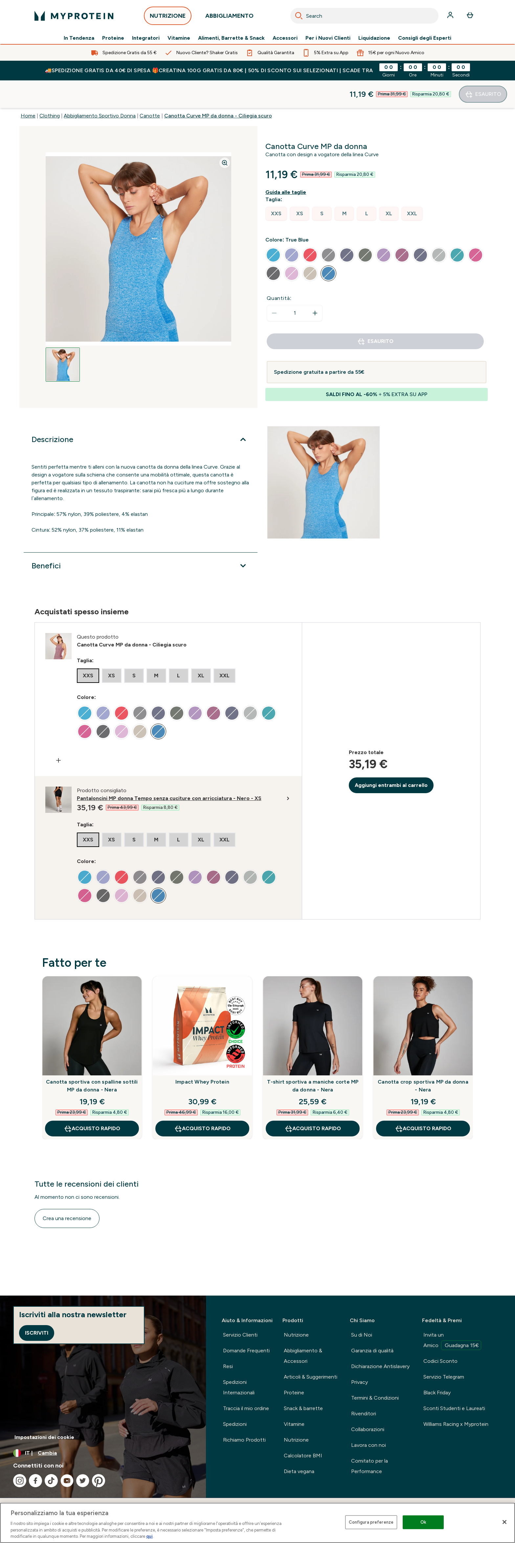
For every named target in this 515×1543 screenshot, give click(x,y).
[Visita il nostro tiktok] (51, 1480)
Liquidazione (374, 38)
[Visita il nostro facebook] (35, 1480)
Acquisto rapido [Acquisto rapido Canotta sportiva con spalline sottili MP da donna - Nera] (92, 1101)
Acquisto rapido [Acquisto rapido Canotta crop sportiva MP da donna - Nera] (423, 1101)
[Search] (298, 16)
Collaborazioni (367, 1429)
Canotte (150, 88)
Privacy (359, 1382)
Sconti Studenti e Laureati (454, 1408)
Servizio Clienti (240, 1335)
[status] (294, 285)
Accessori (285, 38)
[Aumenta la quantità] (315, 285)
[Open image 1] (63, 337)
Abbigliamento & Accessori (303, 1355)
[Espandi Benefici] (141, 538)
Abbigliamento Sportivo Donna (100, 88)
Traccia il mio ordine (246, 1408)
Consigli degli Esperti (424, 38)
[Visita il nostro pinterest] (98, 1480)
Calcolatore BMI (303, 1455)
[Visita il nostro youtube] (67, 1480)
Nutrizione (296, 1335)
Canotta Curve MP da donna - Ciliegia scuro (218, 88)
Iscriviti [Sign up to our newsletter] (36, 1333)
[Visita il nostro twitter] (82, 1480)
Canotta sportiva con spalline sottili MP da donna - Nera (92, 1058)
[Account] (451, 15)
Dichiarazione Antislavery (380, 1366)
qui (149, 1536)
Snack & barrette (303, 1408)
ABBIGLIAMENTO (229, 17)
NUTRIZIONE (168, 17)
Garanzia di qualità (372, 1350)
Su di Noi (361, 1335)
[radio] (276, 186)
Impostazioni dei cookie (44, 1437)
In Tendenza (79, 38)
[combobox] (364, 16)
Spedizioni (235, 1424)
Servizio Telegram (443, 1377)
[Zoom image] (224, 135)
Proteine (113, 38)
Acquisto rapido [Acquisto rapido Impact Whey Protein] (202, 1101)
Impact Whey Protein (202, 1054)
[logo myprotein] (73, 16)
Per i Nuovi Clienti (327, 38)
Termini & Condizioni (375, 1398)
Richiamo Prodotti (244, 1440)
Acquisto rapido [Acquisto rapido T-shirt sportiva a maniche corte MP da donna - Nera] (312, 1101)
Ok (423, 1522)
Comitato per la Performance (369, 1466)
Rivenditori (363, 1413)
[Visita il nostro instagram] (19, 1480)
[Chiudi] (504, 1522)
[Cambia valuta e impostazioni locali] (103, 1453)
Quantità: (279, 270)
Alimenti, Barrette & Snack (231, 38)
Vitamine (179, 38)
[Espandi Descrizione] (141, 412)
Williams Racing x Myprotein (455, 1424)
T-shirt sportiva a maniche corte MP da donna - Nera (313, 1058)
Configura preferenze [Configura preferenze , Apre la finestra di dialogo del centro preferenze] (371, 1522)
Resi (228, 1366)
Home (28, 88)
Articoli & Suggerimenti (310, 1377)
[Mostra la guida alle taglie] (287, 165)
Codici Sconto (440, 1361)
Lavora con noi (368, 1445)
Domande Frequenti (246, 1350)
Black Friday (437, 1392)
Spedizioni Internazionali (239, 1387)
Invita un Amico (452, 1341)
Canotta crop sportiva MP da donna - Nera (423, 1058)
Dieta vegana (299, 1471)
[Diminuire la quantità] (274, 285)
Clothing (49, 88)
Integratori (146, 38)
